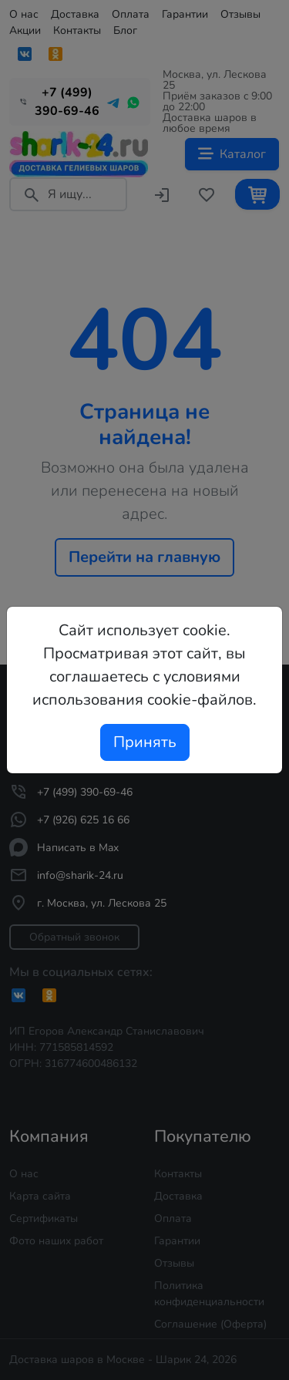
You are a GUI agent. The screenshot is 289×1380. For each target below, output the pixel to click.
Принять (144, 742)
